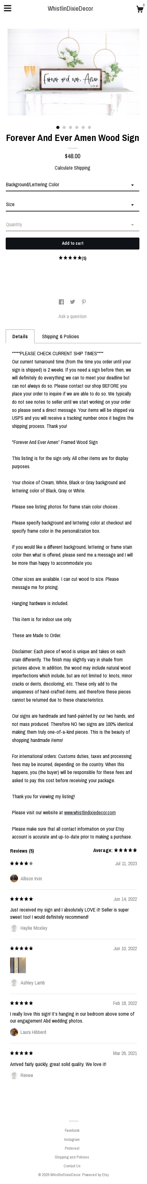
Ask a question (72, 316)
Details (20, 336)
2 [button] (64, 127)
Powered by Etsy (95, 1174)
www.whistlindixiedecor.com (90, 812)
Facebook (72, 1130)
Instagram (72, 1139)
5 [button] (83, 127)
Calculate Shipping (72, 167)
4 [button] (76, 127)
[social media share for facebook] (62, 302)
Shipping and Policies (72, 1157)
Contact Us (72, 1166)
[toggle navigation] (7, 8)
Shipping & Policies (60, 336)
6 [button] (89, 127)
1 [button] (57, 127)
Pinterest (72, 1148)
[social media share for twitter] (73, 302)
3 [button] (70, 127)
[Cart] (139, 10)
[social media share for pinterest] (83, 302)
